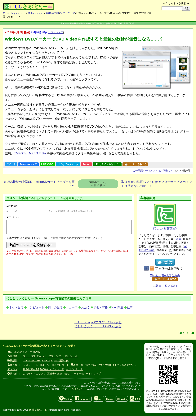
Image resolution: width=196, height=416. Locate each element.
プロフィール (30, 364)
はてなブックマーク (68, 164)
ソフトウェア (67, 13)
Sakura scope (35, 13)
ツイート (11, 164)
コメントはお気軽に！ (153, 170)
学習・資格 (100, 307)
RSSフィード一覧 (74, 373)
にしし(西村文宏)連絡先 (165, 275)
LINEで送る (47, 164)
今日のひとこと (74, 369)
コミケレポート (60, 364)
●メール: (26, 210)
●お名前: (25, 206)
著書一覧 (77, 364)
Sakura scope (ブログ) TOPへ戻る (98, 322)
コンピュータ (35, 307)
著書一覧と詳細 (166, 286)
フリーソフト (55, 356)
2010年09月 (52, 13)
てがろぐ (42, 356)
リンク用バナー (78, 389)
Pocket (86, 164)
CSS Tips (47, 360)
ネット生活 (16, 307)
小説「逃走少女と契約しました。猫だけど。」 (111, 364)
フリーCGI (29, 356)
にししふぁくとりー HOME (23, 351)
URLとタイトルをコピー (107, 164)
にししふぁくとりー (14, 13)
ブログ (12, 369)
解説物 (12, 360)
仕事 (130, 307)
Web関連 (117, 307)
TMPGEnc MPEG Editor (30, 153)
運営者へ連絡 (54, 373)
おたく (85, 307)
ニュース (72, 307)
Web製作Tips (61, 360)
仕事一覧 (45, 364)
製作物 (12, 356)
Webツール (71, 356)
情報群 (12, 373)
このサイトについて (34, 373)
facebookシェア (28, 164)
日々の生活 (55, 307)
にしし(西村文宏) (165, 217)
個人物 (12, 364)
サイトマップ (93, 373)
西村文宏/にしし (38, 409)
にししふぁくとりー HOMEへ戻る (98, 326)
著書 (178, 239)
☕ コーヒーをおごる (136, 164)
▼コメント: (13, 217)
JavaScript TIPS (32, 360)
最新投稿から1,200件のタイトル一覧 (43, 369)
